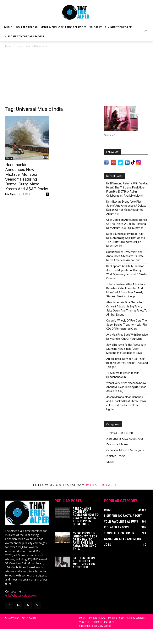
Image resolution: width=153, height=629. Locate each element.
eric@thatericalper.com (21, 595)
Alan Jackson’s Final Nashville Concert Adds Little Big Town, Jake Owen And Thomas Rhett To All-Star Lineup (126, 308)
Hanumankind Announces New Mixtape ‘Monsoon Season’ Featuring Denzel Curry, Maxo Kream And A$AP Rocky (26, 176)
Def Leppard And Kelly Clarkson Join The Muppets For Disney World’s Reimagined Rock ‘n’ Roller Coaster (126, 272)
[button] (146, 32)
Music (9, 158)
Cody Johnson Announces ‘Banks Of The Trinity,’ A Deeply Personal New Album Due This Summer (126, 223)
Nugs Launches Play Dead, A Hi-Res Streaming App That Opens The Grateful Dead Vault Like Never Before (125, 240)
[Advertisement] (76, 77)
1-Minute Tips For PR (119, 433)
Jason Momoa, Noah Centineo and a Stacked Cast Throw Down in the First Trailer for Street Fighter (126, 403)
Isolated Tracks (115, 456)
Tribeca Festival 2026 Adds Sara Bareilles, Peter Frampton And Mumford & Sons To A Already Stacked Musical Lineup (125, 290)
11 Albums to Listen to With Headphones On (122, 375)
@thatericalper (103, 485)
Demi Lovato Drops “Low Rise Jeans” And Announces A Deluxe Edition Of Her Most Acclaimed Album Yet (126, 207)
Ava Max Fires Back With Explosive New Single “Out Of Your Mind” (127, 336)
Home (8, 46)
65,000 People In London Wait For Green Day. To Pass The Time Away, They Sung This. (85, 541)
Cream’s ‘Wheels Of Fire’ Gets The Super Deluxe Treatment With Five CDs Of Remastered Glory (127, 324)
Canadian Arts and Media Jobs (125, 450)
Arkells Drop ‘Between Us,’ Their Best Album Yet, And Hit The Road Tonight (127, 362)
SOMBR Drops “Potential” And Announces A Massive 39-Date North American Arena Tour (125, 256)
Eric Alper (10, 194)
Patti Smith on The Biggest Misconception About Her (84, 562)
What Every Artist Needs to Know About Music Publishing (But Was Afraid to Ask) (126, 387)
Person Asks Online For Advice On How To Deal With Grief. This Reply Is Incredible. (86, 516)
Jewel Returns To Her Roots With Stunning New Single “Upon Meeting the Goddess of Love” (126, 348)
